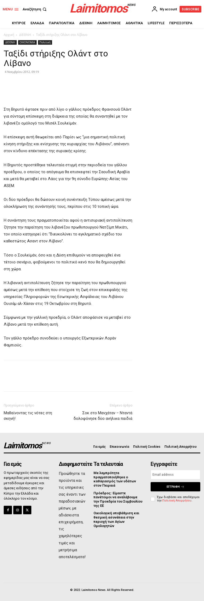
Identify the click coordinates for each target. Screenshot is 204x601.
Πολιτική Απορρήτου (177, 500)
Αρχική (9, 34)
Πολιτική (45, 42)
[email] (175, 474)
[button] (35, 9)
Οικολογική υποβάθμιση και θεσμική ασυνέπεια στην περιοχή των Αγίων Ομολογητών (116, 519)
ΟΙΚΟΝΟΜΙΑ (27, 42)
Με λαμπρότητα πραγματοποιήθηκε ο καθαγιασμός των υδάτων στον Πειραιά (115, 479)
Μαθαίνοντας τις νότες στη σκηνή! (28, 416)
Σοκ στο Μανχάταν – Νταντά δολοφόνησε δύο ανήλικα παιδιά (103, 416)
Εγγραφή (175, 487)
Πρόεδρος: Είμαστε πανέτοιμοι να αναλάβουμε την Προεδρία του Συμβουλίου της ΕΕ (118, 499)
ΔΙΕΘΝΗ (25, 34)
